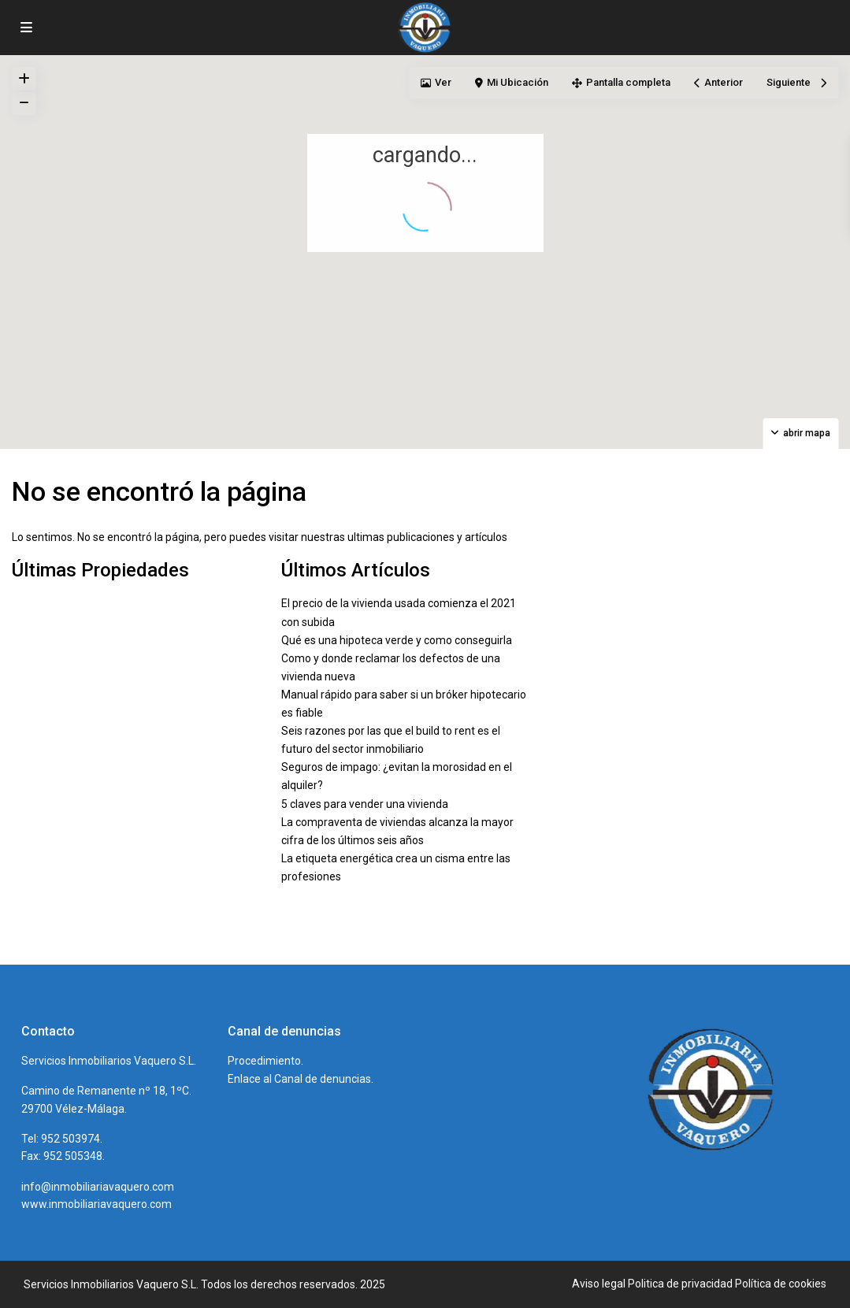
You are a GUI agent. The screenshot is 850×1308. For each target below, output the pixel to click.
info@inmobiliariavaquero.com (97, 1186)
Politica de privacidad (680, 1283)
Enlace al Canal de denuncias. (300, 1079)
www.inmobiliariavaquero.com (96, 1204)
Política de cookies (780, 1283)
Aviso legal (598, 1283)
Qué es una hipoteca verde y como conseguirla (396, 640)
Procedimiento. (265, 1060)
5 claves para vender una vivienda (364, 804)
